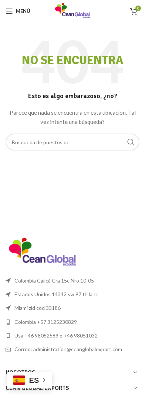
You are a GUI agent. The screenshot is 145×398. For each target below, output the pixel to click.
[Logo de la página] (72, 10)
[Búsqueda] (72, 142)
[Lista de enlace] (72, 322)
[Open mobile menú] (18, 11)
